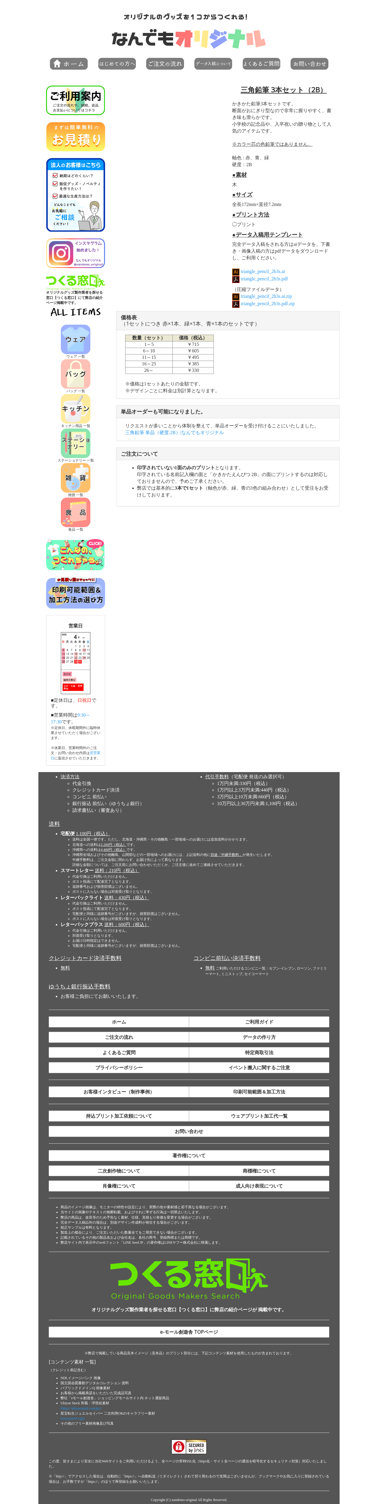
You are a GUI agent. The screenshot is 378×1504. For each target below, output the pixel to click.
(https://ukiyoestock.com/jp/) (81, 1408)
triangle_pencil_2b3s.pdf (263, 278)
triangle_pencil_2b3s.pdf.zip (267, 303)
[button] (117, 64)
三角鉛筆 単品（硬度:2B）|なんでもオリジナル (174, 432)
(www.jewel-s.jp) (72, 1418)
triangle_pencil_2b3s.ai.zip (265, 296)
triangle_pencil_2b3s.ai (262, 271)
